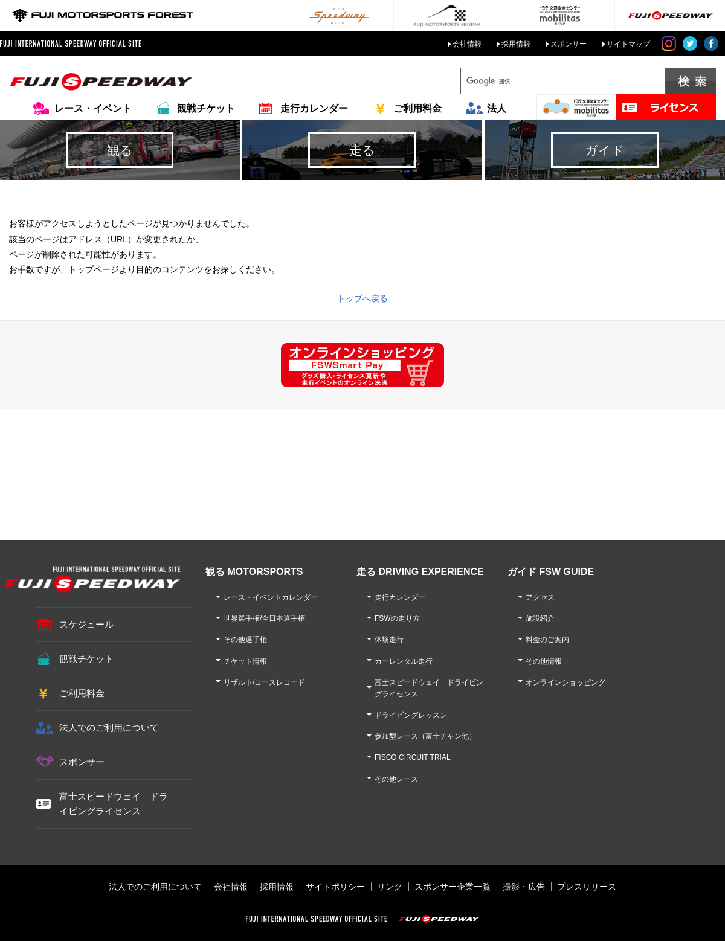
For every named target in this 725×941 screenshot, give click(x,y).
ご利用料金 (417, 108)
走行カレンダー (314, 108)
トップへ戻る (362, 298)
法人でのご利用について (109, 727)
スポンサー (568, 44)
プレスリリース (586, 886)
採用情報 (515, 44)
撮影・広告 (524, 886)
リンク (389, 886)
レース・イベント (93, 108)
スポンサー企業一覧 (452, 886)
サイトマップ (628, 44)
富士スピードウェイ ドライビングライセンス (113, 803)
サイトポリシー (335, 886)
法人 (496, 108)
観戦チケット (206, 108)
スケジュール (86, 624)
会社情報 (467, 44)
